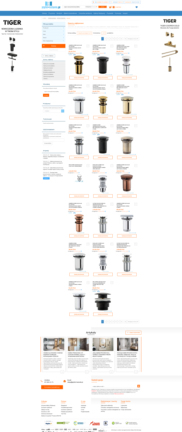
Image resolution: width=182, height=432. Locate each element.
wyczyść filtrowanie (53, 49)
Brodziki (59, 13)
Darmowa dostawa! (46, 413)
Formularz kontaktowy (52, 387)
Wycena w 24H (45, 411)
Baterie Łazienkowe (70, 13)
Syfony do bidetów (48, 74)
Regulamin (94, 390)
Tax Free (63, 413)
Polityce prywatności (119, 393)
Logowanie (124, 405)
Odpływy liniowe (47, 70)
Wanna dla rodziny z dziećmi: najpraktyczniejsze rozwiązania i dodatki (53, 156)
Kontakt (83, 407)
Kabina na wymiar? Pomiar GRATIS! (51, 416)
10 (125, 38)
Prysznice (52, 13)
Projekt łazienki (85, 411)
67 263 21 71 (48, 382)
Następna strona (133, 38)
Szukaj (49, 46)
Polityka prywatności (66, 411)
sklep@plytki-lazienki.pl (75, 382)
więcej (46, 178)
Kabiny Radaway (99, 13)
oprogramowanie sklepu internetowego (131, 430)
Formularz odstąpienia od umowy (110, 407)
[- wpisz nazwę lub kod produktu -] (73, 7)
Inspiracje (83, 405)
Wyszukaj (46, 84)
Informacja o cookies (116, 430)
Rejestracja (124, 407)
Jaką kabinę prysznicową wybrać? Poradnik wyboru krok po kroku (102, 354)
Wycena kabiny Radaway (48, 405)
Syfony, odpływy (48, 55)
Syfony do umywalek (48, 63)
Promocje (118, 13)
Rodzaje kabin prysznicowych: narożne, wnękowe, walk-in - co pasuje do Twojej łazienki (53, 174)
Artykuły (46, 151)
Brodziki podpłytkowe (49, 72)
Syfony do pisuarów (48, 76)
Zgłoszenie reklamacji (107, 405)
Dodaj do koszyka (79, 77)
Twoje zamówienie (126, 409)
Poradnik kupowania (66, 407)
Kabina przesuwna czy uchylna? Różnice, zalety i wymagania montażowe (53, 163)
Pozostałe (110, 13)
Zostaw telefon (47, 143)
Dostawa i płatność (46, 407)
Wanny (44, 13)
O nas (82, 409)
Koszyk (125, 13)
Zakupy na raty (45, 409)
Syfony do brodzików (49, 66)
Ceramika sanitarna (85, 13)
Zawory (45, 78)
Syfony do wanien (48, 68)
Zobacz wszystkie (133, 332)
